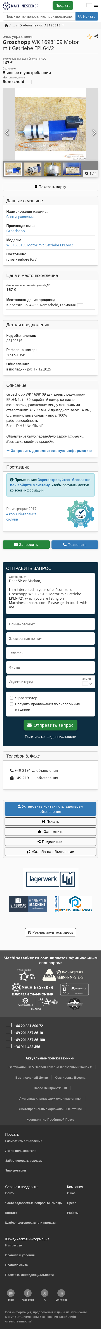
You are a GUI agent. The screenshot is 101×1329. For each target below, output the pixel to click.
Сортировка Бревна (70, 1077)
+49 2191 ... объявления (34, 770)
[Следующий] (93, 133)
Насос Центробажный (50, 1088)
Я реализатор (26, 698)
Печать (50, 821)
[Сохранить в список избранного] (89, 37)
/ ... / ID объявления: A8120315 (33, 25)
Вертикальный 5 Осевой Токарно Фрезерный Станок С (50, 1067)
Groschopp (15, 230)
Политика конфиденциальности (50, 736)
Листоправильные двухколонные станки (50, 1098)
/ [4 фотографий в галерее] (90, 173)
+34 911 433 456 (27, 1046)
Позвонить (75, 544)
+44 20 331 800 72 (28, 1025)
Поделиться (50, 841)
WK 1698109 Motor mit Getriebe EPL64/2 (39, 245)
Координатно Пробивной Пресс (51, 1119)
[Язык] (89, 5)
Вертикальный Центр (31, 1077)
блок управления (20, 216)
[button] (96, 5)
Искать (87, 16)
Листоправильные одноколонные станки (50, 1109)
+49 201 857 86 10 (28, 1032)
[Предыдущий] (7, 133)
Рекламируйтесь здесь (51, 932)
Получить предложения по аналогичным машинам (47, 707)
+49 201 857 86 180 (29, 1039)
